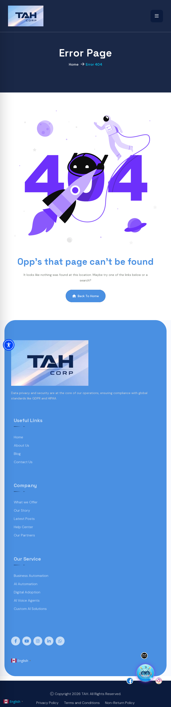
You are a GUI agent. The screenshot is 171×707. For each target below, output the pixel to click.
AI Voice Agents (27, 608)
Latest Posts (24, 526)
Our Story (22, 518)
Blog (17, 461)
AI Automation (25, 591)
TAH (84, 701)
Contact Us (23, 469)
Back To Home (85, 296)
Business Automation (31, 583)
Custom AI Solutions (30, 616)
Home (74, 66)
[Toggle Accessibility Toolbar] (8, 345)
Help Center (23, 535)
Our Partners (24, 543)
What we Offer (26, 510)
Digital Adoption (27, 600)
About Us (21, 453)
